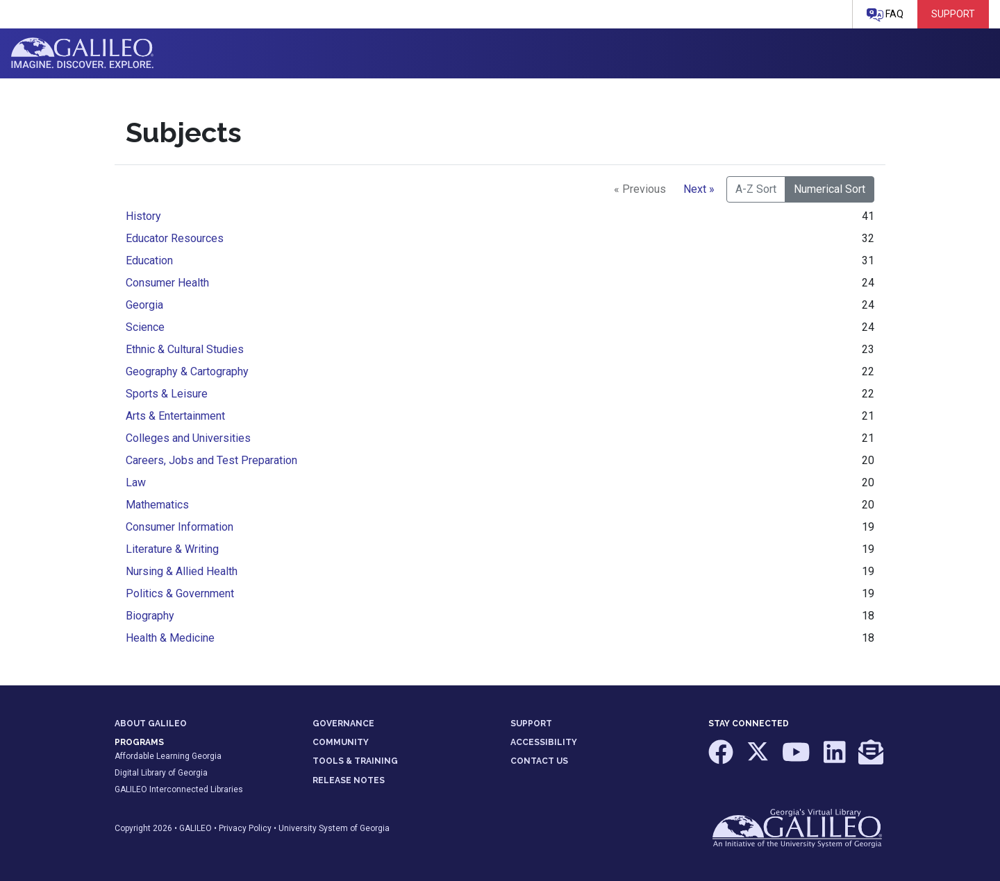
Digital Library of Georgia (161, 773)
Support (953, 13)
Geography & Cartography (187, 371)
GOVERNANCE (343, 723)
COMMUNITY (340, 742)
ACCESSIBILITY (543, 742)
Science (145, 327)
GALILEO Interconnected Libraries (179, 789)
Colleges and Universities (188, 438)
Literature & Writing (172, 549)
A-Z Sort (755, 189)
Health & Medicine (170, 637)
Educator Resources (175, 238)
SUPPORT (531, 723)
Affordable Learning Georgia (168, 756)
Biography (150, 615)
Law (136, 482)
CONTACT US (539, 761)
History (143, 216)
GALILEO (195, 828)
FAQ (885, 15)
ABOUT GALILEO (151, 723)
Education (149, 260)
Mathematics (157, 504)
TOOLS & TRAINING (355, 761)
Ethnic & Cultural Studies (185, 349)
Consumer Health (167, 282)
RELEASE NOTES (348, 780)
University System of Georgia (334, 828)
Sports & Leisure (167, 393)
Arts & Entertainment (175, 415)
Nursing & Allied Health (182, 571)
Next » (699, 189)
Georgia (144, 304)
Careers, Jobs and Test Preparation (211, 460)
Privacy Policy (245, 828)
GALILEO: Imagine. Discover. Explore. (82, 53)
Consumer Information (179, 526)
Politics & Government (180, 593)
